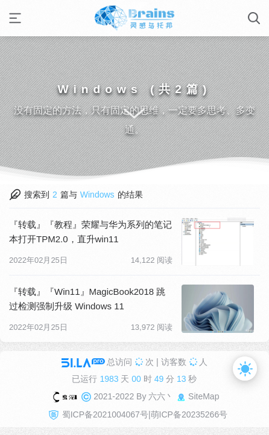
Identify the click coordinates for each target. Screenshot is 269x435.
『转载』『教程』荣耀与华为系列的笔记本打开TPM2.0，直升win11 (90, 231)
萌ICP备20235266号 (189, 414)
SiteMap (203, 396)
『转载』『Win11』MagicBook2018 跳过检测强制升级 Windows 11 (87, 298)
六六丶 (161, 396)
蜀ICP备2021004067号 (105, 414)
